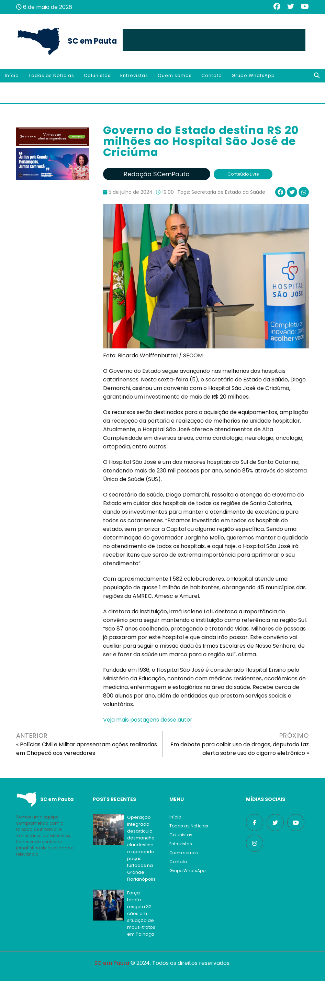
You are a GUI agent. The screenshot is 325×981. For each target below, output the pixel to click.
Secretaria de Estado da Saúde (228, 192)
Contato (211, 75)
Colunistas (97, 75)
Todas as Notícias (51, 75)
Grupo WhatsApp (253, 75)
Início (12, 75)
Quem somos (175, 75)
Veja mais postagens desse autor (147, 720)
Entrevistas (134, 75)
